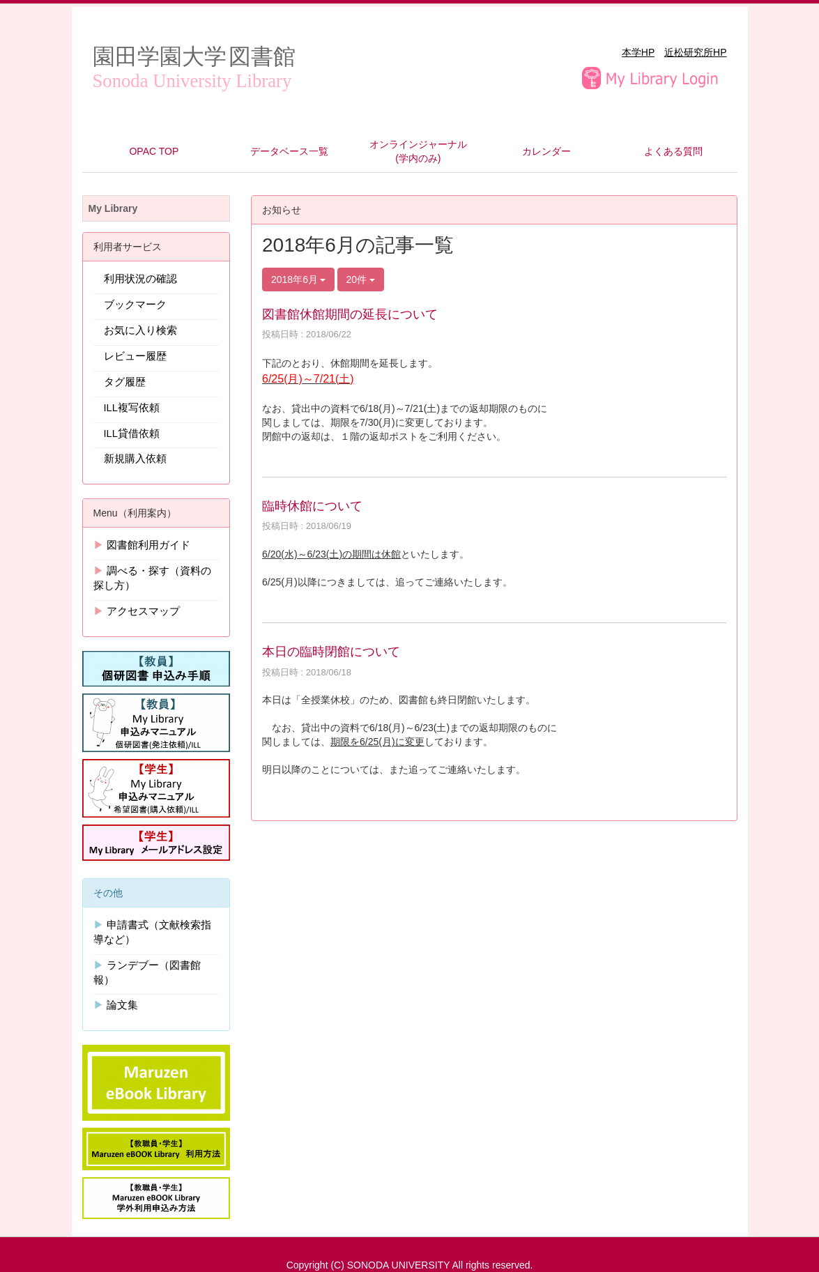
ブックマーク (135, 304)
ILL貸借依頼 (132, 433)
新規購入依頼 (135, 458)
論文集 (122, 1005)
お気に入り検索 (140, 330)
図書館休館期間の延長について (350, 314)
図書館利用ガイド (148, 545)
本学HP (638, 52)
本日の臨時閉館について (331, 652)
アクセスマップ (143, 611)
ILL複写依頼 (132, 407)
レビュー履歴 (135, 356)
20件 (360, 279)
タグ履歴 (125, 382)
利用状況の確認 (140, 278)
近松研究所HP (695, 52)
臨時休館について (312, 506)
